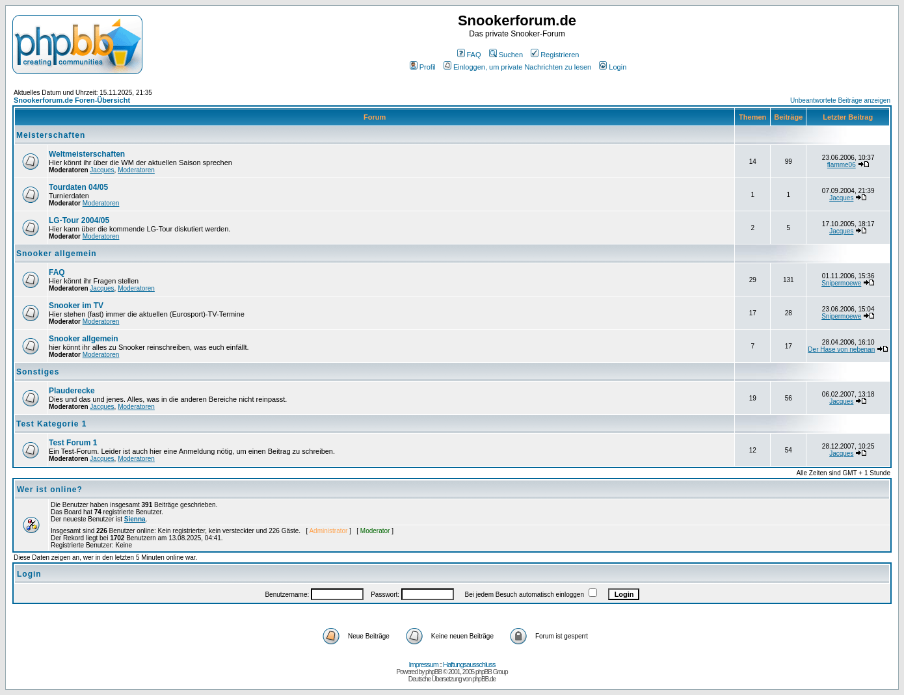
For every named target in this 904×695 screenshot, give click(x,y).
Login (612, 67)
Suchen (506, 55)
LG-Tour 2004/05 (79, 220)
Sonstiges (37, 371)
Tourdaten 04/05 (78, 187)
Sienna (135, 519)
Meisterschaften (50, 135)
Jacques (102, 170)
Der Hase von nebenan (841, 349)
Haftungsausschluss (469, 664)
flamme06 (841, 164)
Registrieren (555, 55)
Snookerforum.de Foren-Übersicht (72, 100)
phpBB (433, 671)
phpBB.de (484, 679)
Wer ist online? (50, 489)
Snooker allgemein (56, 253)
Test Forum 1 (73, 442)
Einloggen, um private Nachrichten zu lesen (517, 67)
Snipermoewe (841, 283)
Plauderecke (72, 390)
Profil (423, 67)
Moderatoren (136, 170)
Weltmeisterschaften (87, 154)
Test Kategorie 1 (51, 423)
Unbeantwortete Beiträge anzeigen (840, 100)
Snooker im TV (76, 305)
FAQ (469, 55)
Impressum (423, 664)
